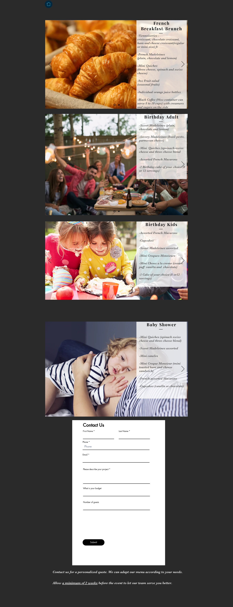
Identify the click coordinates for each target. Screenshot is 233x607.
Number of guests (91, 502)
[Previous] (49, 64)
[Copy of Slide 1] (118, 211)
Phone (85, 442)
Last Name (123, 431)
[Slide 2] (118, 104)
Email (85, 455)
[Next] (182, 64)
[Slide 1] (114, 105)
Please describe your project (95, 469)
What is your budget (92, 488)
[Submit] (93, 542)
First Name (88, 431)
